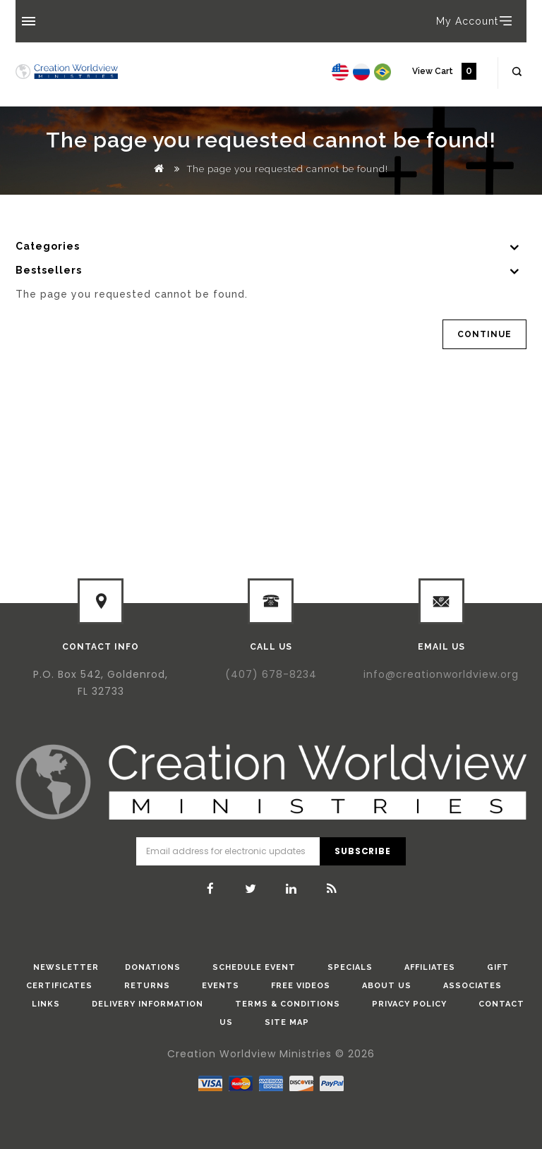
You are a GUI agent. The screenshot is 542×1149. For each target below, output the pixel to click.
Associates (472, 985)
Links (46, 1004)
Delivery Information (147, 1004)
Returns (147, 985)
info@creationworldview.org (441, 674)
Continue (484, 334)
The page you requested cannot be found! (287, 169)
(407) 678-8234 (271, 674)
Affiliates (429, 967)
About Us (386, 985)
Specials (350, 967)
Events (220, 985)
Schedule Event (254, 967)
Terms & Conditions (287, 1004)
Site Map (287, 1022)
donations (153, 967)
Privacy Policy (409, 1004)
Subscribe (362, 851)
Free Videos (300, 985)
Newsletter (66, 967)
